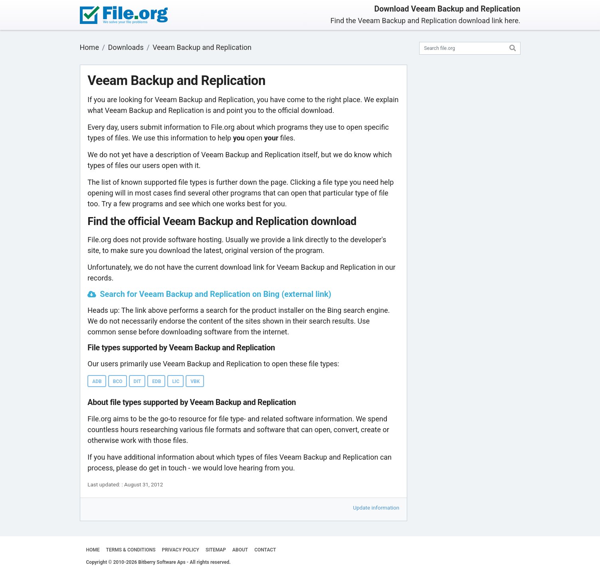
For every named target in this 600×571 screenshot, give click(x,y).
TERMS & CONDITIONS (131, 550)
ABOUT (240, 550)
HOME (93, 550)
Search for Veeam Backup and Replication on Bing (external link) (215, 294)
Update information (376, 507)
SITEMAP (216, 550)
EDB (156, 381)
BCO (118, 381)
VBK (195, 381)
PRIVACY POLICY (180, 550)
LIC (175, 381)
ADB (97, 381)
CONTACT (265, 550)
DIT (137, 381)
